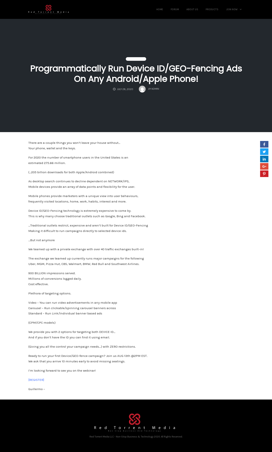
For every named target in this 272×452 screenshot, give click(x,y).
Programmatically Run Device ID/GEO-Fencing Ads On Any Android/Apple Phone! (136, 74)
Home (159, 9)
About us (192, 9)
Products (212, 9)
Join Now (232, 9)
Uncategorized (136, 59)
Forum (175, 9)
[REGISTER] (36, 380)
